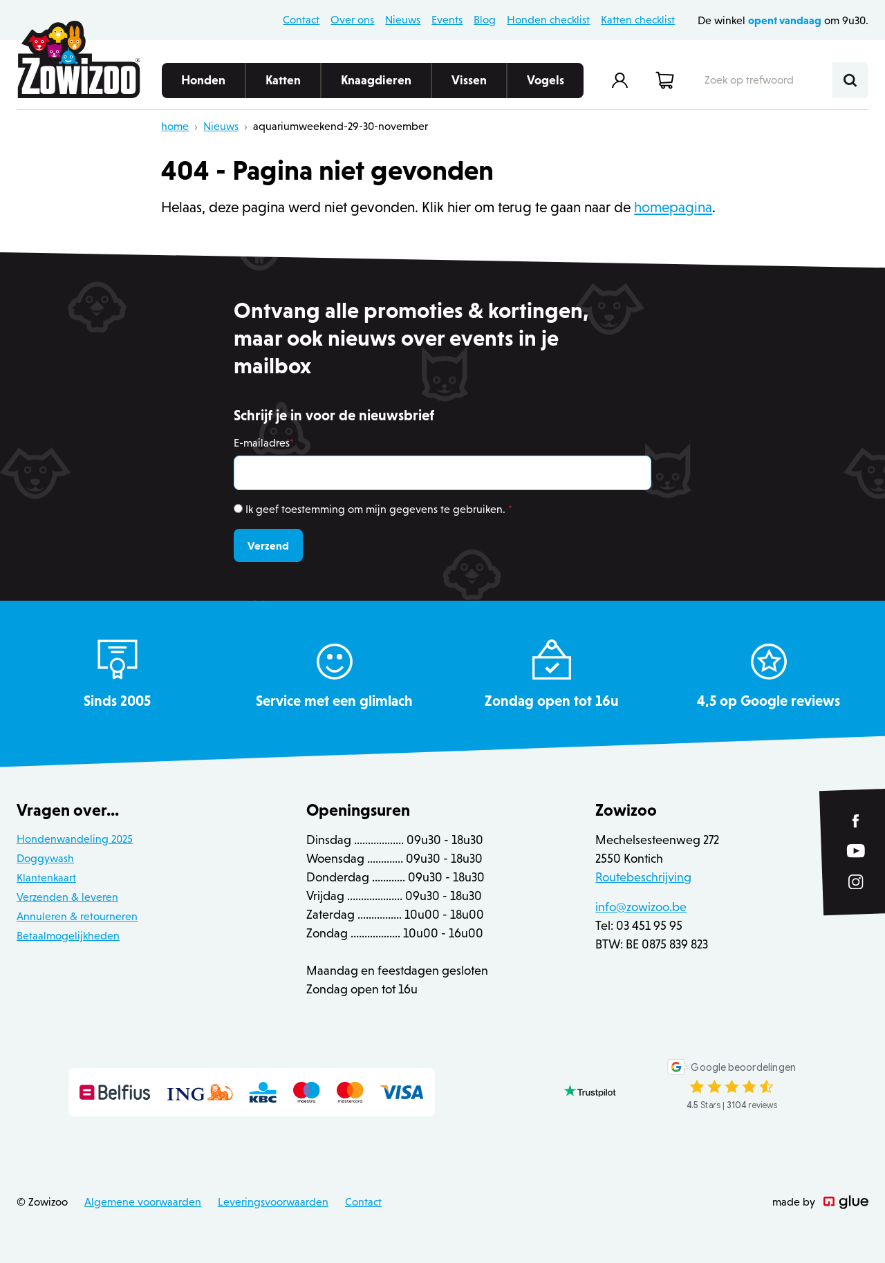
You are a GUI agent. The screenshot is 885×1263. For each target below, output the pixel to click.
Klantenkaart (46, 877)
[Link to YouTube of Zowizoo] (856, 851)
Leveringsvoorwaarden (273, 1202)
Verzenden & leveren (67, 897)
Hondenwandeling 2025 (75, 839)
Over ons (352, 20)
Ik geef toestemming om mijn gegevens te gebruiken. (378, 509)
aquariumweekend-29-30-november (340, 126)
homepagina (673, 207)
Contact (301, 20)
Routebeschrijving (643, 877)
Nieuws (402, 20)
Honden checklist (548, 20)
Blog (485, 20)
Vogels (545, 85)
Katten (283, 85)
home (175, 126)
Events (447, 20)
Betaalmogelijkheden (68, 936)
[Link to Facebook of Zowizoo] (856, 821)
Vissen (469, 85)
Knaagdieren (376, 85)
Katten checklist (638, 20)
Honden (203, 85)
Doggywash (45, 858)
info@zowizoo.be (641, 907)
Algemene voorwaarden (142, 1202)
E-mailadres (264, 443)
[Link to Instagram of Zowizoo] (856, 882)
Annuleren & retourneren (77, 916)
